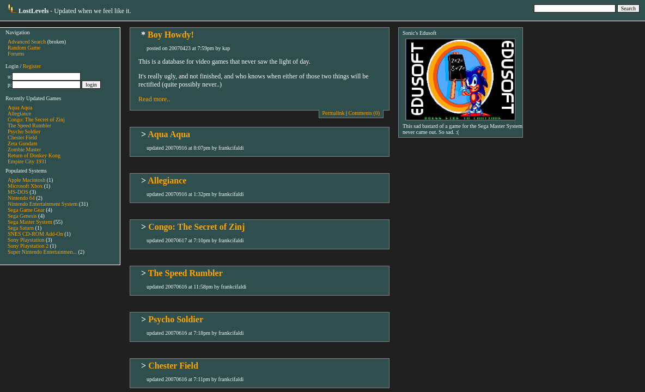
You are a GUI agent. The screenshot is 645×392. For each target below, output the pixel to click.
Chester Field (22, 137)
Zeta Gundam (23, 143)
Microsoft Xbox (25, 186)
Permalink (333, 113)
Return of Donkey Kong (34, 155)
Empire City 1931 (27, 161)
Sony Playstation (26, 240)
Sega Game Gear (26, 210)
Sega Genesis (22, 216)
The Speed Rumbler (29, 125)
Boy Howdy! (171, 34)
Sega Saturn (21, 228)
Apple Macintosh (26, 180)
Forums (16, 54)
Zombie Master (24, 149)
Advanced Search (27, 42)
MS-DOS (18, 192)
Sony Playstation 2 (28, 246)
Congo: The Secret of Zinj (36, 119)
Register (32, 66)
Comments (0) (364, 113)
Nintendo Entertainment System (42, 204)
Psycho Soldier (24, 131)
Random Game (24, 48)
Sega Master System (30, 222)
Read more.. (154, 99)
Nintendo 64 (21, 198)
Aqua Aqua (20, 108)
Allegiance (19, 114)
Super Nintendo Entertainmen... (42, 252)
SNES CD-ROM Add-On (35, 234)
